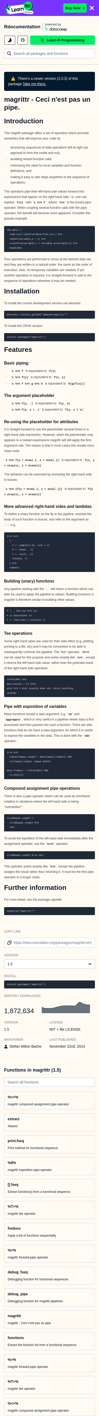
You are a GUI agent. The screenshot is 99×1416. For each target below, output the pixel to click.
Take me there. (35, 84)
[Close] (92, 8)
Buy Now (75, 8)
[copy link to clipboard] (8, 943)
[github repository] (22, 40)
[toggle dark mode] (9, 40)
